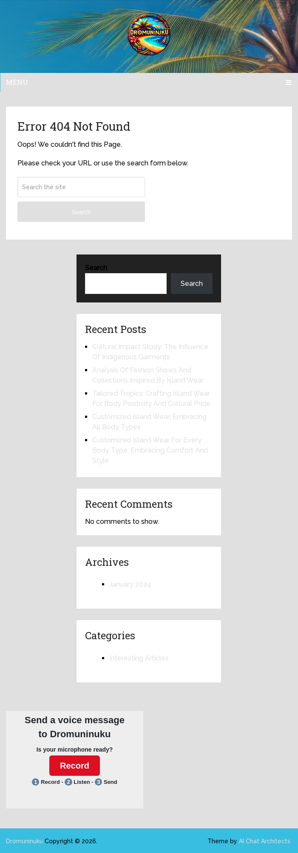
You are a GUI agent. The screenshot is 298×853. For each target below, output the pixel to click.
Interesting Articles (139, 658)
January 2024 (130, 584)
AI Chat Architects (264, 841)
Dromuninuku (24, 841)
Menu (17, 82)
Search (81, 212)
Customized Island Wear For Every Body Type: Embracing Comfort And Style (150, 450)
